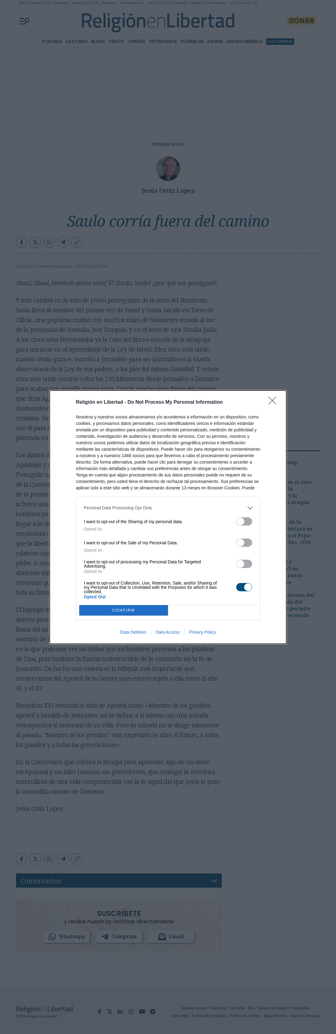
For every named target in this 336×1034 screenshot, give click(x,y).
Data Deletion (133, 632)
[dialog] (168, 517)
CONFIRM (123, 610)
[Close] (274, 402)
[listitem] (168, 508)
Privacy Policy (202, 632)
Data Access (168, 632)
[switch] (244, 521)
